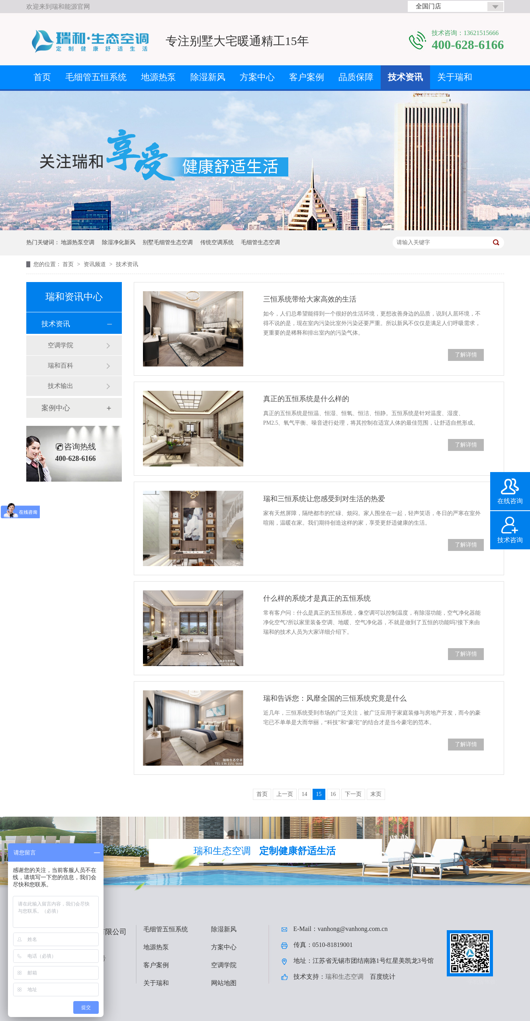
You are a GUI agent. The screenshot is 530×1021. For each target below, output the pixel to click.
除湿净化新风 (118, 242)
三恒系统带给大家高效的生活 (309, 299)
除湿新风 (207, 77)
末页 (375, 794)
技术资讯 (405, 77)
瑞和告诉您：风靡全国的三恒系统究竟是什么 (335, 698)
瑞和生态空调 (344, 976)
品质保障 (356, 77)
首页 (42, 77)
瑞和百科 (60, 365)
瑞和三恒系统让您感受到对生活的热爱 (324, 499)
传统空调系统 (217, 242)
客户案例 (306, 77)
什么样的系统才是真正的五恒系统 (317, 598)
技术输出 (60, 385)
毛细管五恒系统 (96, 77)
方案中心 (257, 77)
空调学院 (60, 345)
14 (304, 794)
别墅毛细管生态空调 (168, 242)
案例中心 (55, 408)
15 (319, 794)
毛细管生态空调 (260, 242)
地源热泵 (158, 77)
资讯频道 (96, 264)
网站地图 (224, 983)
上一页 (284, 794)
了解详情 (466, 355)
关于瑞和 (454, 77)
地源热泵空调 (77, 242)
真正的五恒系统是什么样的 (306, 399)
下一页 (353, 794)
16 (333, 794)
